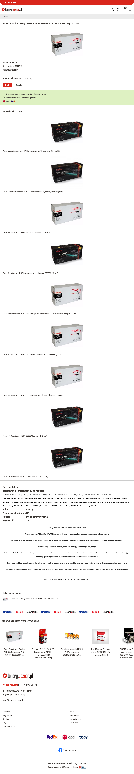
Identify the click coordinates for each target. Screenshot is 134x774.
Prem (14, 62)
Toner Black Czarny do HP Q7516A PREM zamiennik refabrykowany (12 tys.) (32, 354)
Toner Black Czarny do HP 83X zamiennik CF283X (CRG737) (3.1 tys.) (37, 598)
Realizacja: (78, 767)
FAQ (4, 722)
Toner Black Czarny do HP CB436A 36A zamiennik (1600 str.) (26, 232)
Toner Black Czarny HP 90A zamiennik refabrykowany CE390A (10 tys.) (30, 273)
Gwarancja (74, 715)
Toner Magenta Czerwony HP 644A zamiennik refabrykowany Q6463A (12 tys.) (34, 191)
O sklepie (6, 711)
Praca (72, 711)
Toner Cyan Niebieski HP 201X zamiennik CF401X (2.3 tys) (25, 476)
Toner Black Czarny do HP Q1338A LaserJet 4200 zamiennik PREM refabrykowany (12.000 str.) (39, 313)
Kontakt (6, 719)
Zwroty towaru (9, 726)
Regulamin (7, 715)
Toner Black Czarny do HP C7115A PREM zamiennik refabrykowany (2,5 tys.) (33, 395)
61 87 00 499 (10, 2)
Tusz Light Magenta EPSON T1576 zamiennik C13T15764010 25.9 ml (72, 652)
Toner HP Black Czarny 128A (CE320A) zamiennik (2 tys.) (25, 436)
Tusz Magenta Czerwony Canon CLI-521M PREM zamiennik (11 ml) (101, 652)
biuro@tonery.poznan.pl (13, 700)
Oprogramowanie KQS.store (58, 767)
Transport (74, 722)
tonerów (53, 547)
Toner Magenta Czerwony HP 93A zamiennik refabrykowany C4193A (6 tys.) (32, 151)
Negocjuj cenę (76, 719)
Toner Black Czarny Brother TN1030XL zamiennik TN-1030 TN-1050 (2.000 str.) (14, 652)
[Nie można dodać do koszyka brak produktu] (7, 85)
